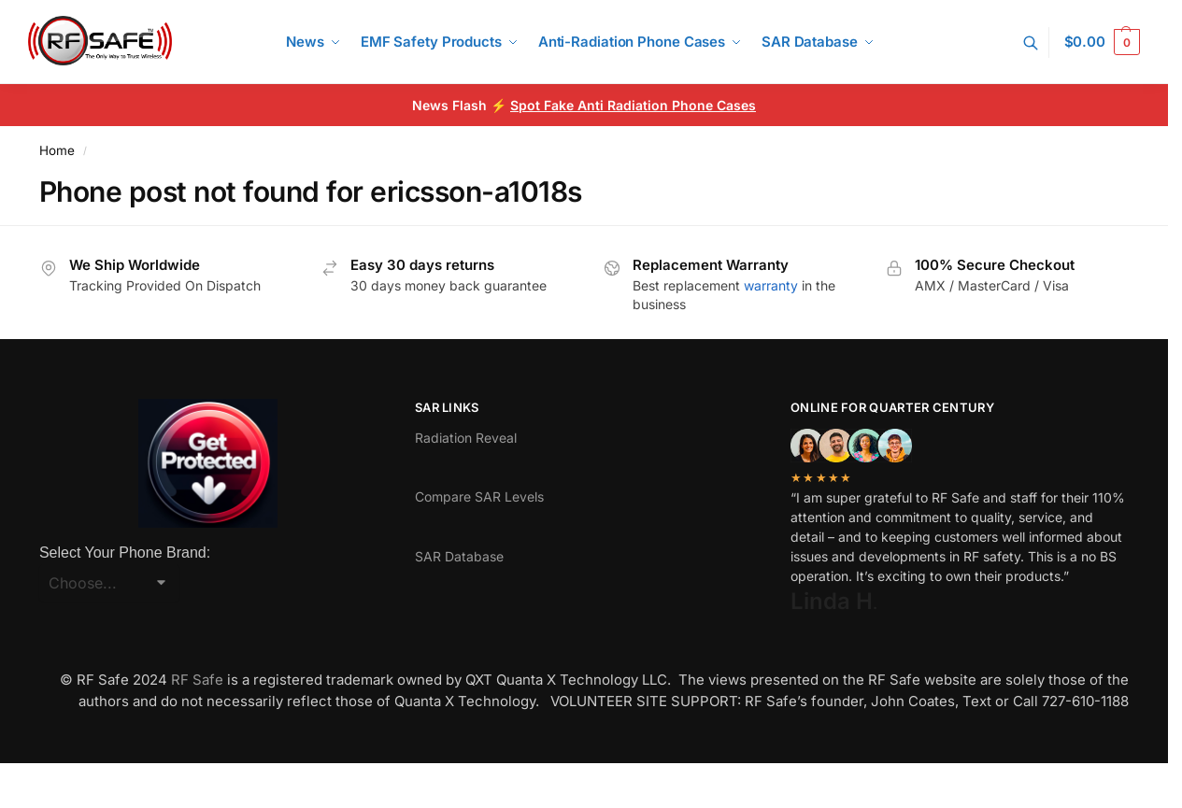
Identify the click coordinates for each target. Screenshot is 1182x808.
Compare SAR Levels (479, 496)
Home (57, 150)
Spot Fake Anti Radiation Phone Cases (633, 105)
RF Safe (197, 679)
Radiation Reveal (466, 438)
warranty (771, 285)
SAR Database (459, 556)
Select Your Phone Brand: (124, 552)
